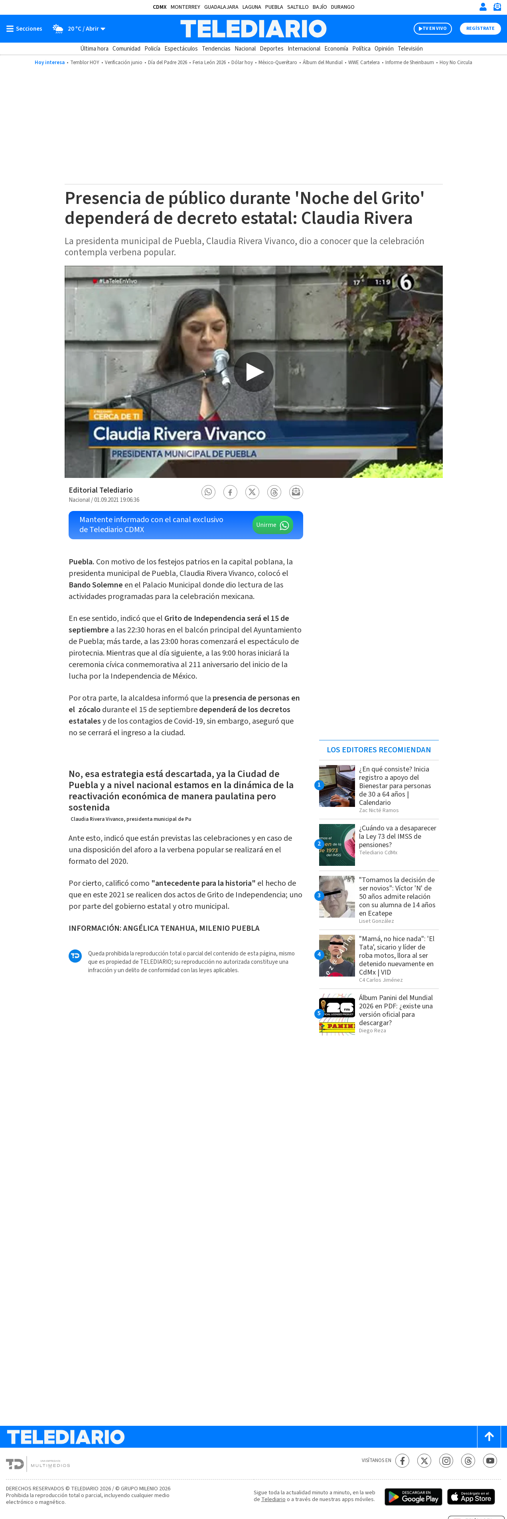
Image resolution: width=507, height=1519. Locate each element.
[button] (208, 492)
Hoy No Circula (456, 62)
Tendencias (216, 49)
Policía (152, 49)
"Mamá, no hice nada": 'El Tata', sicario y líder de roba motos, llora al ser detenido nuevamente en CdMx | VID (396, 955)
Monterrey (185, 7)
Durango (343, 7)
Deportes (272, 49)
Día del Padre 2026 (167, 62)
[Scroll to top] (489, 1437)
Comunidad (126, 49)
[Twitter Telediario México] (424, 1461)
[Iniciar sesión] (483, 7)
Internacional (304, 49)
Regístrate (480, 28)
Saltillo (298, 7)
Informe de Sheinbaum (409, 62)
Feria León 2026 (209, 62)
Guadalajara (221, 7)
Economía (336, 49)
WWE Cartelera (364, 62)
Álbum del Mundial (323, 62)
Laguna (252, 7)
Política (361, 49)
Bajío (320, 7)
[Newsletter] (497, 8)
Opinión (384, 49)
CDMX (160, 7)
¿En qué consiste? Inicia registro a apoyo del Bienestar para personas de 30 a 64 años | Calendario (395, 786)
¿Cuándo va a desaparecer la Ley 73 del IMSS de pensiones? (397, 836)
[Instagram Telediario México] (446, 1461)
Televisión (410, 49)
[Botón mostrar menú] (26, 29)
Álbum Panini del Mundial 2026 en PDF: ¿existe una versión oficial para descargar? (396, 1010)
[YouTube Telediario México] (490, 1461)
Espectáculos (181, 49)
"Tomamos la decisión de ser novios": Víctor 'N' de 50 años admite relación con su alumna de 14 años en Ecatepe (397, 896)
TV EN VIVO (434, 28)
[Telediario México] (253, 29)
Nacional (245, 49)
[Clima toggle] (76, 29)
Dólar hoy (242, 62)
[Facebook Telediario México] (402, 1461)
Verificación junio (123, 62)
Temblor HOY (84, 62)
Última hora (94, 49)
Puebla (274, 7)
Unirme (266, 525)
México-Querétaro (277, 62)
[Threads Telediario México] (468, 1461)
